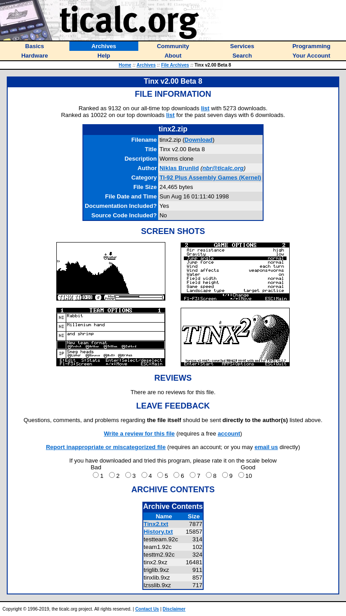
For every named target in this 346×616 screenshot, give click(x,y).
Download (199, 139)
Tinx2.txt (156, 524)
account (229, 433)
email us (266, 447)
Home (125, 65)
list (205, 108)
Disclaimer (174, 609)
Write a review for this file (139, 433)
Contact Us (147, 609)
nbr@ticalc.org (222, 168)
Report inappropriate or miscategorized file (106, 447)
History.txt (158, 531)
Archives (146, 65)
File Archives (175, 65)
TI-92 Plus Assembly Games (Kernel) (210, 177)
